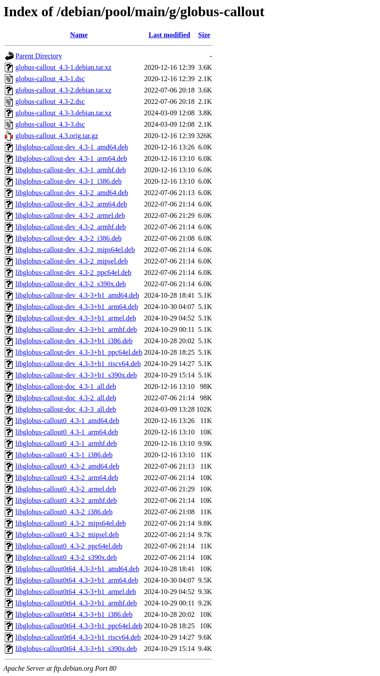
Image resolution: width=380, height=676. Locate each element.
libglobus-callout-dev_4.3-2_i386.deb (68, 238)
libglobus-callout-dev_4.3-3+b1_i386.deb (74, 341)
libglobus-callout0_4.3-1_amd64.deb (67, 420)
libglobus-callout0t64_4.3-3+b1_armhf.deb (76, 603)
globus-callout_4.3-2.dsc (50, 101)
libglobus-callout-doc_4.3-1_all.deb (65, 386)
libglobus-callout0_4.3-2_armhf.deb (66, 500)
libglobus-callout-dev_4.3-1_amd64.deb (71, 147)
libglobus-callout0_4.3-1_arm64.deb (66, 432)
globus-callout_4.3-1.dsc (50, 78)
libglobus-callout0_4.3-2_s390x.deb (66, 557)
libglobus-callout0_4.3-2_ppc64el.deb (69, 546)
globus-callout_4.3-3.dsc (50, 124)
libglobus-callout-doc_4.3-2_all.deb (65, 398)
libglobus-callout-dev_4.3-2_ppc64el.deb (73, 272)
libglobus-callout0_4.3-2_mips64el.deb (70, 523)
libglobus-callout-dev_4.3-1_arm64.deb (71, 158)
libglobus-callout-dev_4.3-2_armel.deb (70, 215)
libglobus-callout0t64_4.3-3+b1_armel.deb (75, 591)
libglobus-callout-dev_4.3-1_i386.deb (68, 181)
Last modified (169, 35)
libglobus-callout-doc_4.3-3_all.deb (65, 409)
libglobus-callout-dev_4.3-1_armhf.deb (70, 170)
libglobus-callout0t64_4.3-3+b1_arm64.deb (76, 580)
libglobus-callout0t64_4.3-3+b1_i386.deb (74, 614)
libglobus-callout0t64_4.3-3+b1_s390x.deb (76, 648)
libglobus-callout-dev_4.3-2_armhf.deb (70, 227)
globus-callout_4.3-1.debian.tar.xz (63, 67)
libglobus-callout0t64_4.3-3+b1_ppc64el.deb (78, 626)
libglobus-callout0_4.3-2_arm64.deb (66, 477)
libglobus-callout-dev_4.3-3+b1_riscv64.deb (78, 363)
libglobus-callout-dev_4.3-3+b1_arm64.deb (76, 306)
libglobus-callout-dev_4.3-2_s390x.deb (70, 284)
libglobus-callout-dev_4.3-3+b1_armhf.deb (76, 329)
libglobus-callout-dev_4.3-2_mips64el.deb (75, 249)
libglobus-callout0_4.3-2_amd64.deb (67, 466)
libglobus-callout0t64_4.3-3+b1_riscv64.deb (78, 637)
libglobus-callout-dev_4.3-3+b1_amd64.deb (77, 295)
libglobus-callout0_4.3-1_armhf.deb (66, 443)
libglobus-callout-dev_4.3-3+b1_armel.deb (75, 318)
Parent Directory (38, 56)
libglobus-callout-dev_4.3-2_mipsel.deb (71, 261)
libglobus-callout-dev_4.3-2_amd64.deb (71, 192)
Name (79, 35)
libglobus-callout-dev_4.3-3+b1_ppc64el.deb (78, 352)
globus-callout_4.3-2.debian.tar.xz (63, 90)
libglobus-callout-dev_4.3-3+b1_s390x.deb (76, 375)
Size (204, 35)
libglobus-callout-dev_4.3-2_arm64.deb (71, 204)
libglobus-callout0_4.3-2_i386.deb (63, 512)
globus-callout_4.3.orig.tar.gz (56, 135)
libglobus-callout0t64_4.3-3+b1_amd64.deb (77, 569)
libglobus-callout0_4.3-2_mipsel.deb (67, 534)
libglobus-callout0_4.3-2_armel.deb (65, 489)
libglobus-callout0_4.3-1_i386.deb (63, 455)
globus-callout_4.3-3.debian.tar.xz (63, 113)
